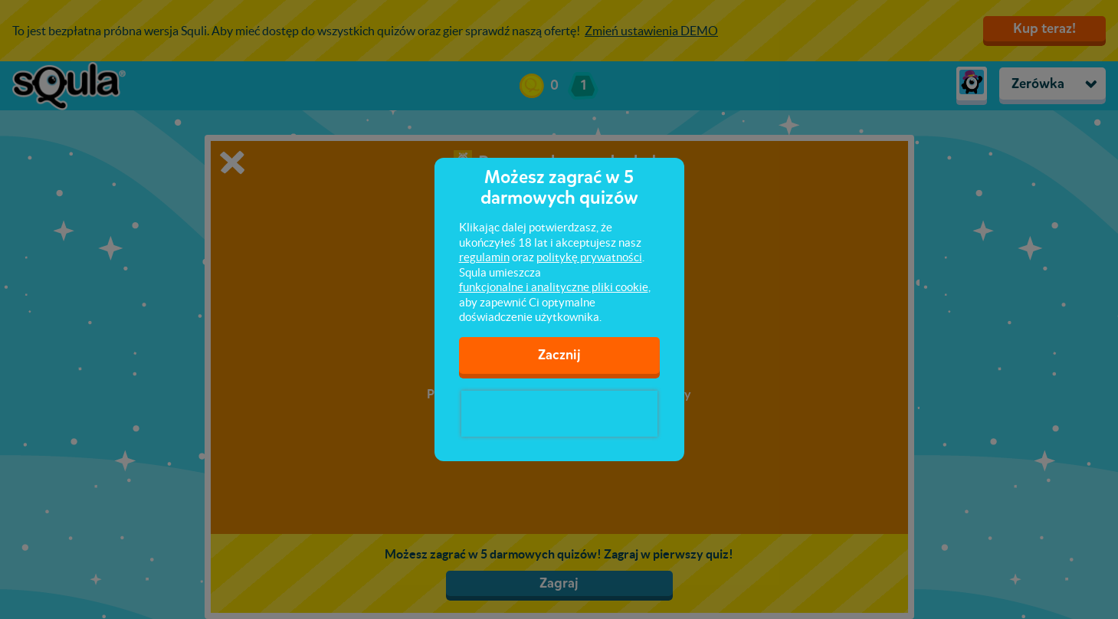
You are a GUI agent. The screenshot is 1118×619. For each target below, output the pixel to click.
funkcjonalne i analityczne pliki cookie (553, 286)
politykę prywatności (589, 257)
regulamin (484, 257)
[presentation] (559, 414)
